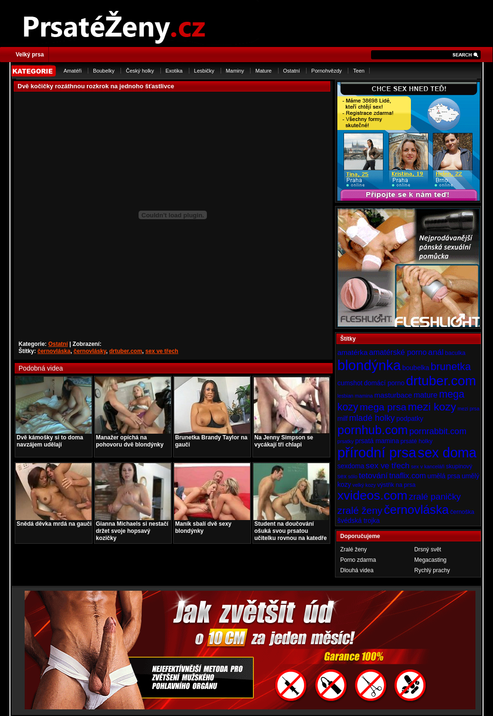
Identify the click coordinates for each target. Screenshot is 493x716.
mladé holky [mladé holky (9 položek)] (372, 418)
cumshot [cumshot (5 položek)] (350, 383)
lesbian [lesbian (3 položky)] (345, 396)
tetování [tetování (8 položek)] (373, 475)
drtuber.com (125, 351)
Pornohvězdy (326, 71)
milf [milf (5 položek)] (342, 418)
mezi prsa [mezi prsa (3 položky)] (468, 408)
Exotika (174, 71)
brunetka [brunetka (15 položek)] (451, 366)
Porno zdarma (358, 560)
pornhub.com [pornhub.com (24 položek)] (372, 430)
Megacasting (430, 560)
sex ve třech (161, 351)
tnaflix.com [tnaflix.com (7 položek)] (407, 475)
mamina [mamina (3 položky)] (364, 396)
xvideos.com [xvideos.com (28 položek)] (372, 495)
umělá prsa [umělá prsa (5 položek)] (444, 476)
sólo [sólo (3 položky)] (353, 476)
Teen (358, 71)
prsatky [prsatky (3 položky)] (345, 441)
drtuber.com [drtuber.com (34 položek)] (441, 380)
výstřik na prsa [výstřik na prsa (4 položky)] (396, 485)
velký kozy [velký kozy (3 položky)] (364, 485)
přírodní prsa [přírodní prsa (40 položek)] (376, 452)
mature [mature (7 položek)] (425, 395)
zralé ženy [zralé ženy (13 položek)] (359, 510)
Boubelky (103, 71)
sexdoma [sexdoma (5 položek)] (350, 466)
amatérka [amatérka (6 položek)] (352, 352)
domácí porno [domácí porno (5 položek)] (384, 383)
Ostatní (291, 71)
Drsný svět (427, 549)
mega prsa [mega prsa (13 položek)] (383, 406)
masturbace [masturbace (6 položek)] (393, 395)
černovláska (53, 351)
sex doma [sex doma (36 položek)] (447, 452)
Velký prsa (30, 54)
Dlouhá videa (356, 570)
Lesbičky (204, 71)
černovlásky (90, 351)
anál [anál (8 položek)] (435, 352)
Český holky (140, 71)
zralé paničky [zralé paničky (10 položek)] (435, 497)
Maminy (235, 71)
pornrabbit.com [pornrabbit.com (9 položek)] (437, 431)
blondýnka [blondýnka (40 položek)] (369, 365)
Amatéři (73, 71)
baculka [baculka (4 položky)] (455, 353)
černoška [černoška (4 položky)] (462, 512)
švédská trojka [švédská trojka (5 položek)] (358, 520)
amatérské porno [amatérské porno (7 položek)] (398, 352)
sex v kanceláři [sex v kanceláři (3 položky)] (427, 466)
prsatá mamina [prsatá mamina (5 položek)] (377, 441)
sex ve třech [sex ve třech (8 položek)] (387, 465)
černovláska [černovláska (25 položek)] (416, 509)
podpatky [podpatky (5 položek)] (409, 418)
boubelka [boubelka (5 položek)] (415, 368)
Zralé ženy (353, 549)
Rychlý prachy (432, 570)
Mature (263, 71)
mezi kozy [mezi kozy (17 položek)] (432, 406)
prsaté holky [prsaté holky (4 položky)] (416, 441)
